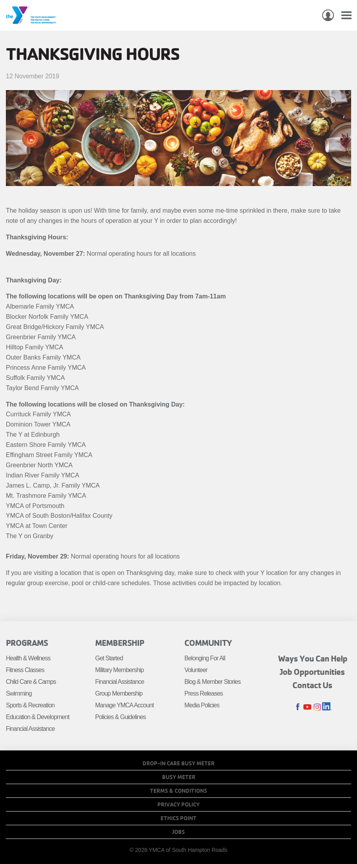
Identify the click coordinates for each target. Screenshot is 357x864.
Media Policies (201, 705)
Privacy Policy (178, 804)
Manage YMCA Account (124, 705)
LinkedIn (327, 707)
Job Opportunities (312, 671)
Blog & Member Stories (212, 681)
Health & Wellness (28, 658)
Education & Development (37, 717)
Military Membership (119, 670)
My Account (328, 15)
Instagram (317, 707)
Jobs (178, 831)
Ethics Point (178, 818)
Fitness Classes (25, 670)
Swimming (19, 693)
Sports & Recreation (30, 705)
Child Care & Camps (31, 681)
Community (208, 642)
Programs (27, 642)
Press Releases (203, 693)
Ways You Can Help (312, 658)
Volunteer (195, 670)
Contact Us (312, 685)
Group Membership (118, 693)
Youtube (307, 707)
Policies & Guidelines (120, 717)
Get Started (109, 658)
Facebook (298, 707)
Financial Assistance (30, 728)
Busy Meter (178, 777)
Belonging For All (204, 658)
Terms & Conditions (178, 790)
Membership (119, 642)
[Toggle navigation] (346, 15)
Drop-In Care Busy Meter (178, 763)
